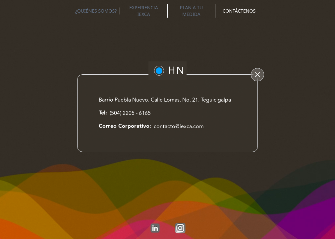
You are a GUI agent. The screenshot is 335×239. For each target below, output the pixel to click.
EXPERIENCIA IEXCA (143, 10)
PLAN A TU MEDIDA (191, 10)
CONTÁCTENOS (239, 11)
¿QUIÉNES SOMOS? (96, 11)
